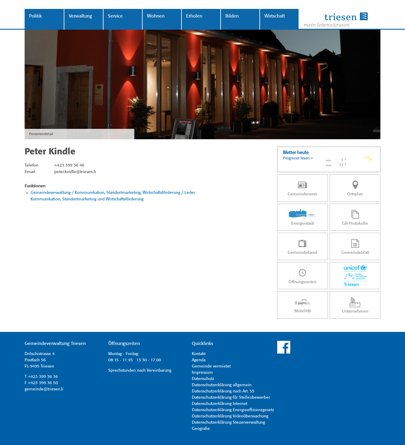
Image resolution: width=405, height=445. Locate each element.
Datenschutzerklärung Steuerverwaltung (228, 422)
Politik (35, 16)
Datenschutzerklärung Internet (219, 404)
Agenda (198, 360)
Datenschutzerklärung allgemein (221, 385)
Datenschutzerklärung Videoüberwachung (230, 416)
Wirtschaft (274, 16)
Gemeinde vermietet (211, 366)
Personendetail (41, 134)
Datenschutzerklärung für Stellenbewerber (231, 397)
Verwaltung (80, 16)
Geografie (201, 429)
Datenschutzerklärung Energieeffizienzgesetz (233, 410)
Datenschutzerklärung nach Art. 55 (223, 391)
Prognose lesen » (298, 158)
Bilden (232, 16)
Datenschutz (203, 379)
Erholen (194, 16)
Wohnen (156, 16)
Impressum (202, 372)
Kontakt (198, 354)
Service (115, 16)
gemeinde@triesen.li (44, 389)
